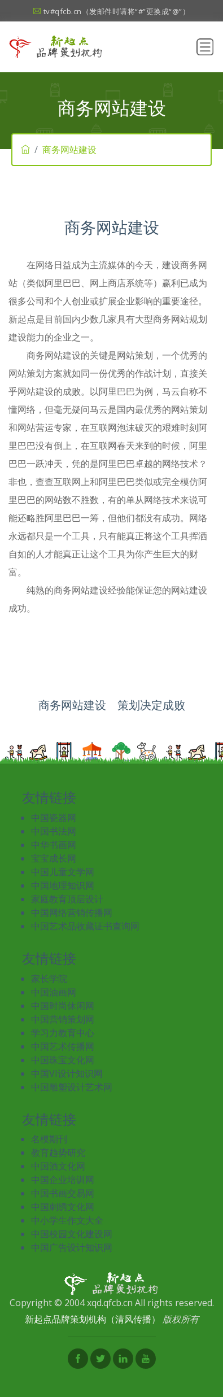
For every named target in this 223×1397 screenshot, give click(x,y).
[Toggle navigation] (205, 47)
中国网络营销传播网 (71, 912)
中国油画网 (53, 992)
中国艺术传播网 (62, 1046)
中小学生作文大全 (67, 1220)
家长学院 (49, 978)
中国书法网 (53, 831)
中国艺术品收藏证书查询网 (85, 926)
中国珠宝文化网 (62, 1060)
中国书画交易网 (62, 1193)
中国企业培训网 (62, 1179)
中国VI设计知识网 (67, 1073)
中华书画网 (53, 845)
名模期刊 (49, 1139)
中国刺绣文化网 (62, 1206)
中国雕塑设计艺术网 (71, 1087)
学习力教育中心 (62, 1033)
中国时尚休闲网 (62, 1005)
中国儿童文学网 (62, 872)
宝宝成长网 (53, 858)
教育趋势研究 (58, 1152)
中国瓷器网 (53, 817)
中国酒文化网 (58, 1166)
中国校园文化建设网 (71, 1234)
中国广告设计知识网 (71, 1247)
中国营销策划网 (62, 1019)
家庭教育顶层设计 (67, 899)
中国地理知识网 (62, 885)
